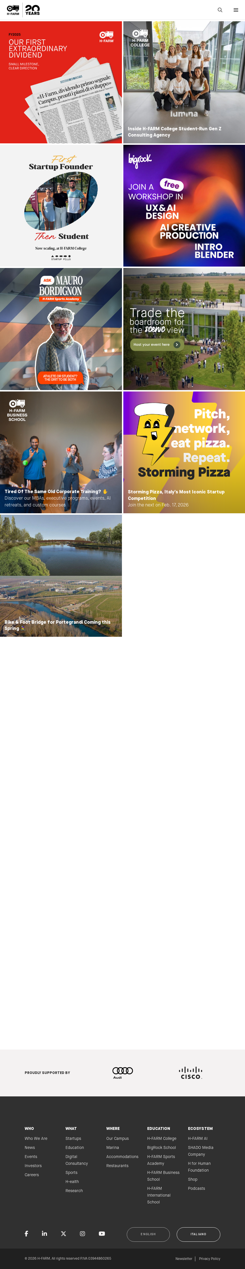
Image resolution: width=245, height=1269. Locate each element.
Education (75, 1148)
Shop (192, 1180)
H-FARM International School (158, 1195)
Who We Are (36, 1139)
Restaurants (117, 1166)
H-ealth (72, 1182)
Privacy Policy (209, 1259)
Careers (32, 1175)
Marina (112, 1148)
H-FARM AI (198, 1139)
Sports (71, 1173)
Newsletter (184, 1259)
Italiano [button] (198, 1234)
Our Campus (117, 1139)
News (30, 1148)
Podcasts (196, 1189)
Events (31, 1157)
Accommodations (122, 1157)
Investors (33, 1166)
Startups (73, 1139)
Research (74, 1191)
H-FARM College (161, 1139)
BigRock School (161, 1148)
